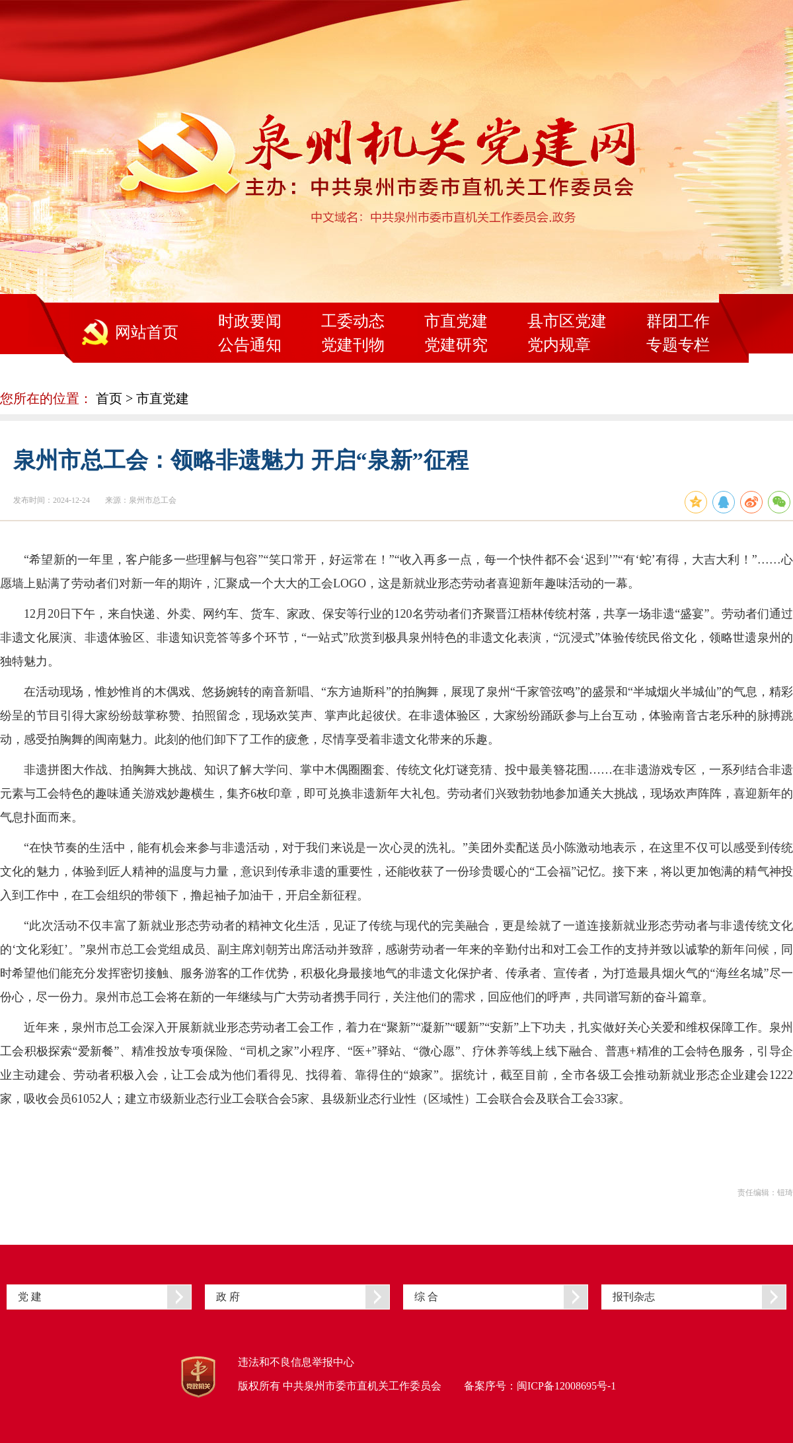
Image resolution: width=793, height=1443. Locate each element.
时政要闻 (250, 321)
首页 (109, 398)
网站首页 (146, 332)
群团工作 (678, 321)
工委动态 (353, 321)
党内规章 (559, 344)
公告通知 (250, 344)
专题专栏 (678, 344)
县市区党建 (567, 321)
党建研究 (456, 344)
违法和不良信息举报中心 (296, 1362)
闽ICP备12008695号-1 (566, 1385)
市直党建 (456, 321)
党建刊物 (353, 344)
